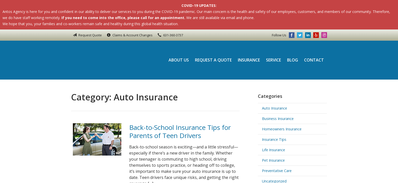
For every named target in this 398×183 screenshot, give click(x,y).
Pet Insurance (273, 160)
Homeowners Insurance (282, 129)
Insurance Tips (274, 139)
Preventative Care (277, 170)
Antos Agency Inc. (105, 60)
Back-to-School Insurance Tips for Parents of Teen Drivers (180, 131)
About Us (179, 60)
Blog (292, 60)
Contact (314, 60)
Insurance (249, 60)
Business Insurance (278, 118)
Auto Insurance (274, 108)
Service (273, 60)
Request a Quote (213, 60)
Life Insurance (273, 149)
